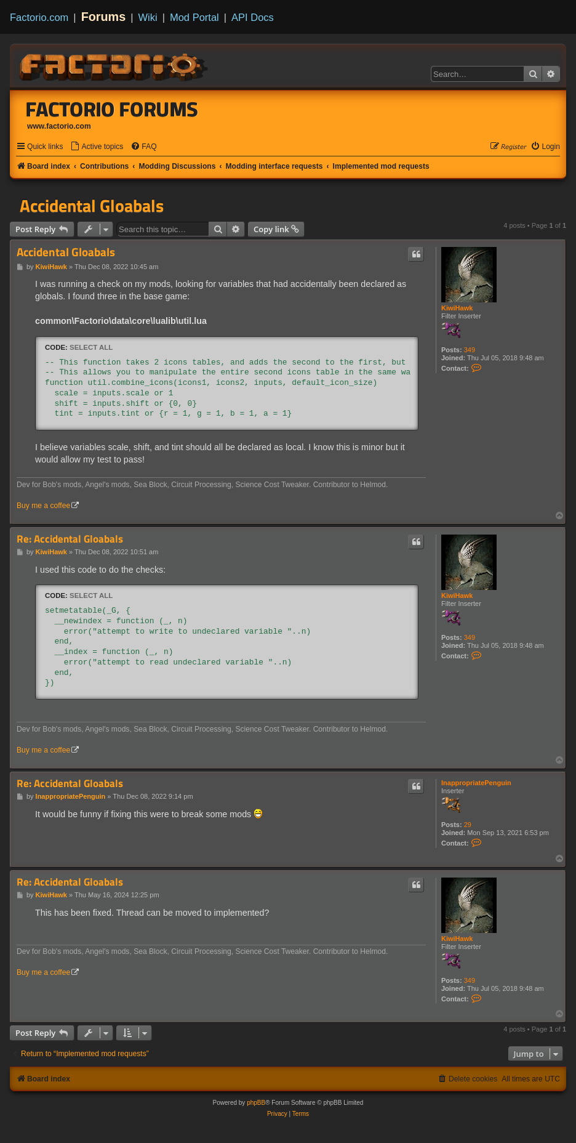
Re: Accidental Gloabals (70, 539)
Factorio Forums (112, 109)
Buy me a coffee (43, 505)
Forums (103, 16)
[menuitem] (96, 147)
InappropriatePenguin (476, 782)
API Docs (252, 17)
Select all (91, 347)
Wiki (148, 17)
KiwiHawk (457, 308)
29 (467, 824)
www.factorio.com (59, 126)
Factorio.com (39, 17)
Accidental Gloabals (92, 206)
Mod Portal (194, 17)
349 (469, 349)
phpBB (256, 1102)
